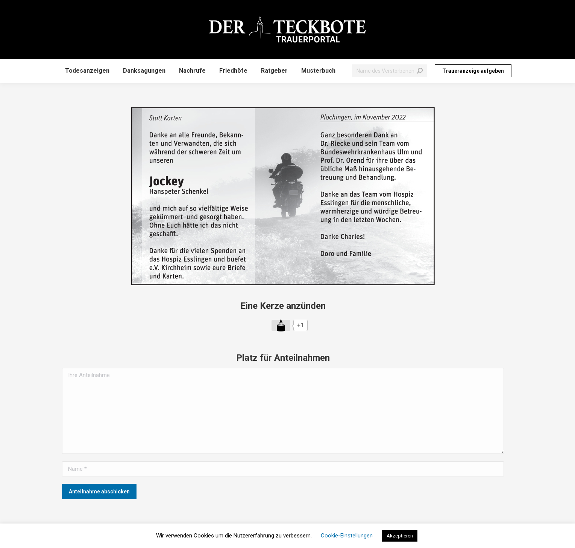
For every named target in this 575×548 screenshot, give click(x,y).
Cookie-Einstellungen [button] (347, 535)
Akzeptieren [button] (400, 536)
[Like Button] (281, 325)
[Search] (389, 70)
